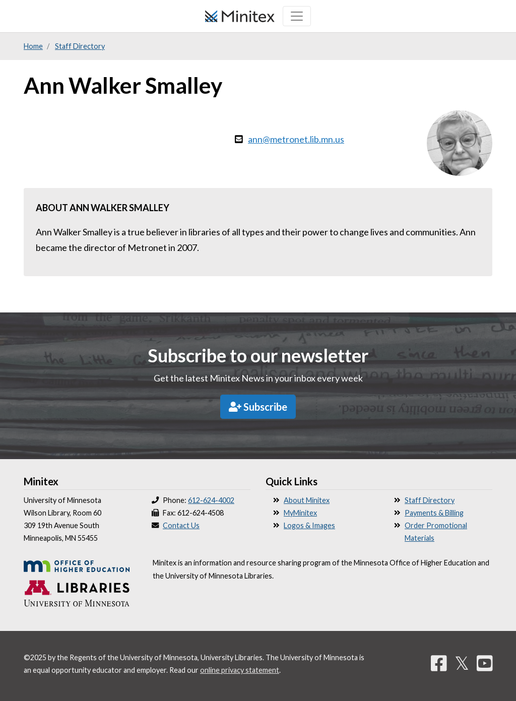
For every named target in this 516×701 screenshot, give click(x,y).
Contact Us (181, 525)
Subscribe (258, 407)
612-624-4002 (211, 500)
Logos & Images (309, 525)
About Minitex (307, 500)
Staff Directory (80, 46)
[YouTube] (485, 663)
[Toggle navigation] (297, 16)
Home (33, 46)
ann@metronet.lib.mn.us (296, 139)
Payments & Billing (434, 512)
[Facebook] (439, 663)
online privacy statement (239, 670)
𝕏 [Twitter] (462, 663)
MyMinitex (300, 512)
